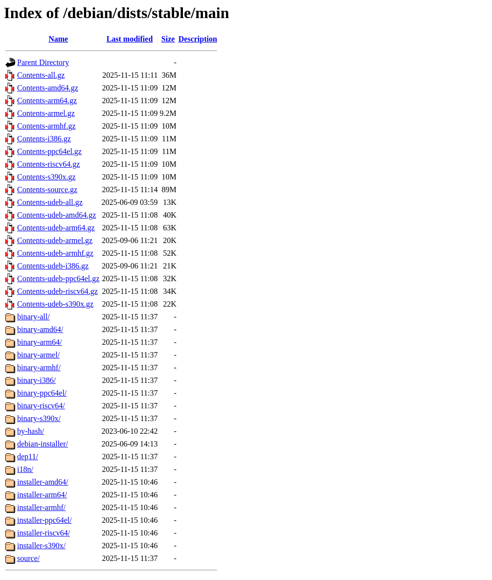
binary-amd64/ (40, 329)
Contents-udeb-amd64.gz (56, 215)
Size (168, 39)
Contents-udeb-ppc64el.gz (58, 278)
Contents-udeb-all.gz (50, 202)
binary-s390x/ (39, 418)
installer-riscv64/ (43, 533)
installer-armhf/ (41, 507)
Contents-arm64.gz (47, 100)
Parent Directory (43, 62)
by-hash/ (30, 431)
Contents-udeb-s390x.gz (55, 304)
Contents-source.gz (47, 189)
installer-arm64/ (42, 495)
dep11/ (27, 456)
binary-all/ (33, 316)
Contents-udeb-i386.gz (53, 266)
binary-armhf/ (39, 367)
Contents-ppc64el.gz (49, 151)
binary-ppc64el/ (42, 393)
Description (198, 39)
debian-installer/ (42, 444)
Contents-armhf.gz (46, 126)
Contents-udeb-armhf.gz (55, 253)
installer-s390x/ (41, 545)
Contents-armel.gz (46, 113)
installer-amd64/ (42, 482)
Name (58, 39)
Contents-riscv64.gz (48, 164)
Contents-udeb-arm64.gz (56, 227)
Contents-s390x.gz (46, 177)
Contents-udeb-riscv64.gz (57, 291)
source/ (28, 558)
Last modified (130, 39)
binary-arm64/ (39, 342)
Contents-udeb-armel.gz (54, 240)
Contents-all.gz (41, 75)
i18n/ (25, 469)
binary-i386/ (36, 380)
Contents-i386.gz (44, 138)
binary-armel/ (38, 355)
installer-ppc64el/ (44, 520)
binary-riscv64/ (41, 406)
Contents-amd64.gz (47, 88)
